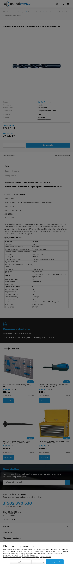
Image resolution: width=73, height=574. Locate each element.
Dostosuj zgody (39, 562)
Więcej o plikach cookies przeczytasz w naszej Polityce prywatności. (27, 557)
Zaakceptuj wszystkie (54, 562)
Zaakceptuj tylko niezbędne (20, 562)
